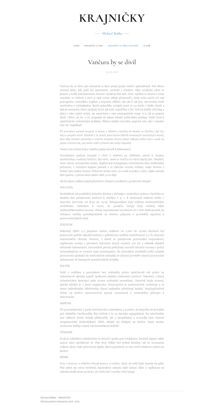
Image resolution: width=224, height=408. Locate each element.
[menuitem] (106, 46)
